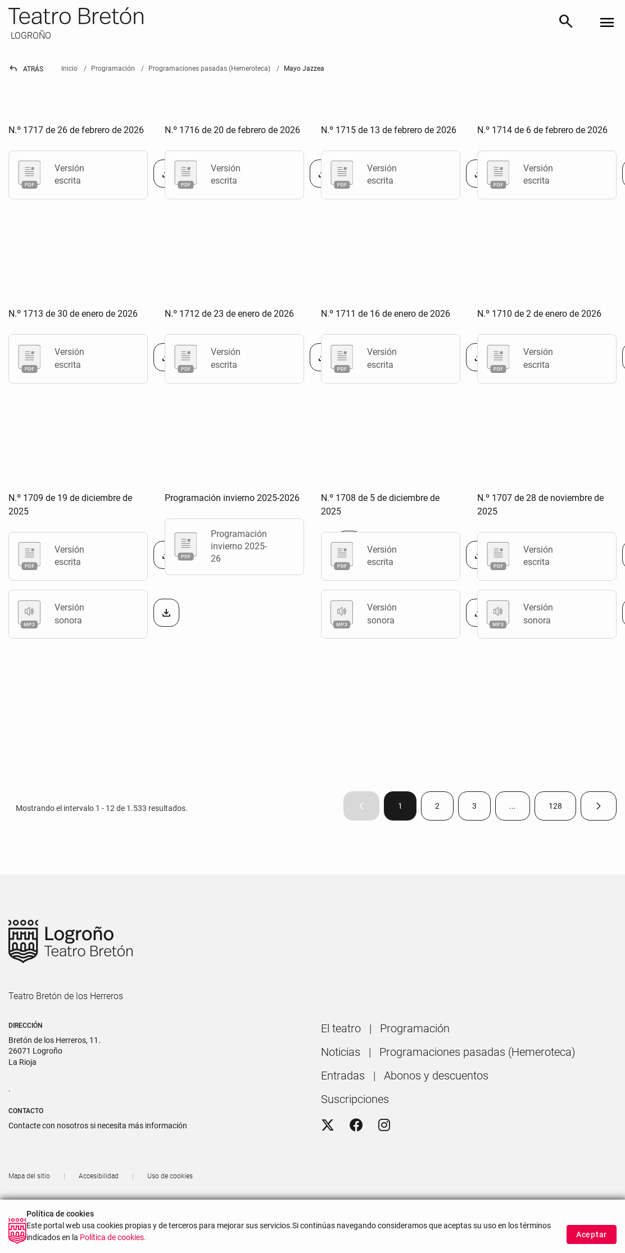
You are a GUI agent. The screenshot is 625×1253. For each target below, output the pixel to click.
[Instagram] (384, 1125)
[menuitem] (341, 1028)
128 (562, 808)
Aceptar (591, 1236)
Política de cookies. (113, 1239)
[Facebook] (356, 1125)
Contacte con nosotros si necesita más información (97, 1125)
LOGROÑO (29, 35)
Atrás (25, 69)
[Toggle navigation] (607, 23)
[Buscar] (566, 23)
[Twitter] (327, 1125)
